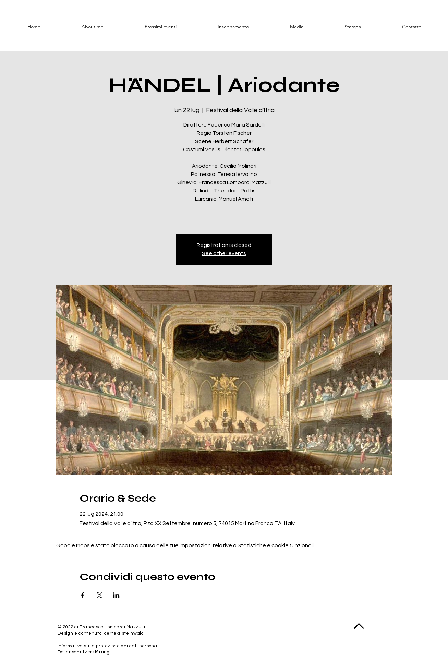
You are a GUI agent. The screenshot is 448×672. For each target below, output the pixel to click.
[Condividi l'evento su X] (99, 595)
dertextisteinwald (124, 633)
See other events (224, 253)
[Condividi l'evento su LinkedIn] (116, 595)
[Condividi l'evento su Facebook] (83, 595)
